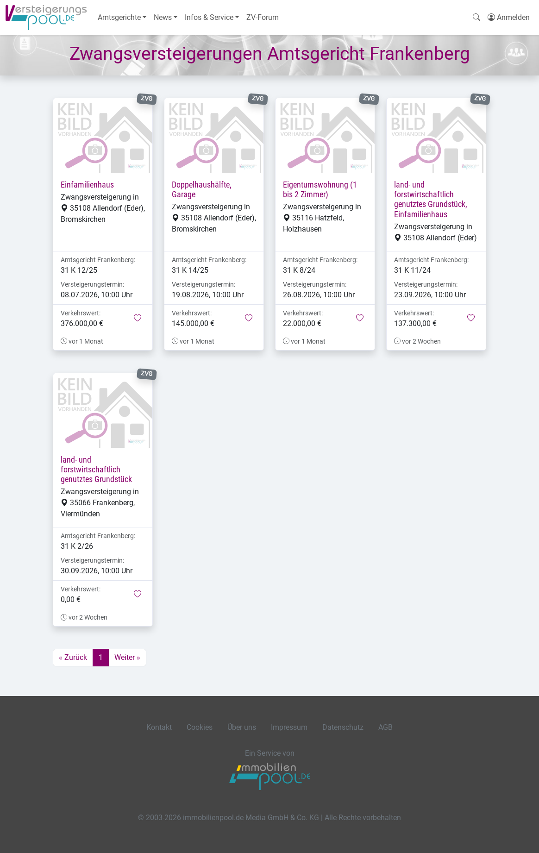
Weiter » (127, 657)
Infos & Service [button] (209, 17)
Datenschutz (343, 727)
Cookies (200, 727)
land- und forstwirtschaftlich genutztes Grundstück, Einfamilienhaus (430, 199)
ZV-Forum (262, 17)
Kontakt (159, 727)
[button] (137, 318)
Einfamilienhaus (87, 184)
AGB (385, 727)
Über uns (241, 727)
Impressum (289, 727)
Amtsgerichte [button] (119, 17)
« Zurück (73, 657)
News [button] (163, 17)
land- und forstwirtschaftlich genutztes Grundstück (96, 469)
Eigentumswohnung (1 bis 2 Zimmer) (320, 189)
